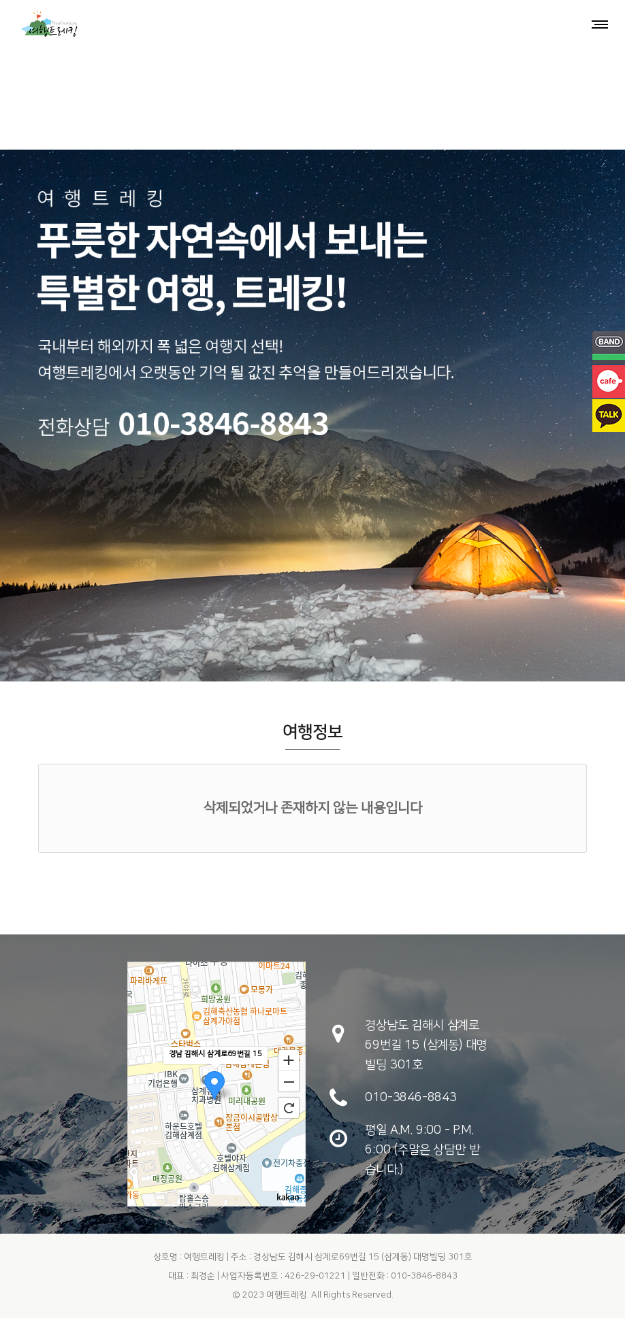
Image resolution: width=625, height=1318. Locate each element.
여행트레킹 (286, 1295)
